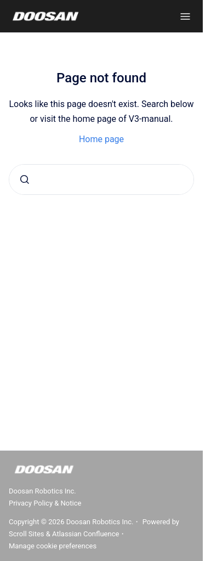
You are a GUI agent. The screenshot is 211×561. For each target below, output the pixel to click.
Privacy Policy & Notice (45, 503)
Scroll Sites (26, 534)
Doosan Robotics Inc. (42, 491)
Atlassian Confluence (85, 534)
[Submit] (24, 179)
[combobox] (101, 179)
